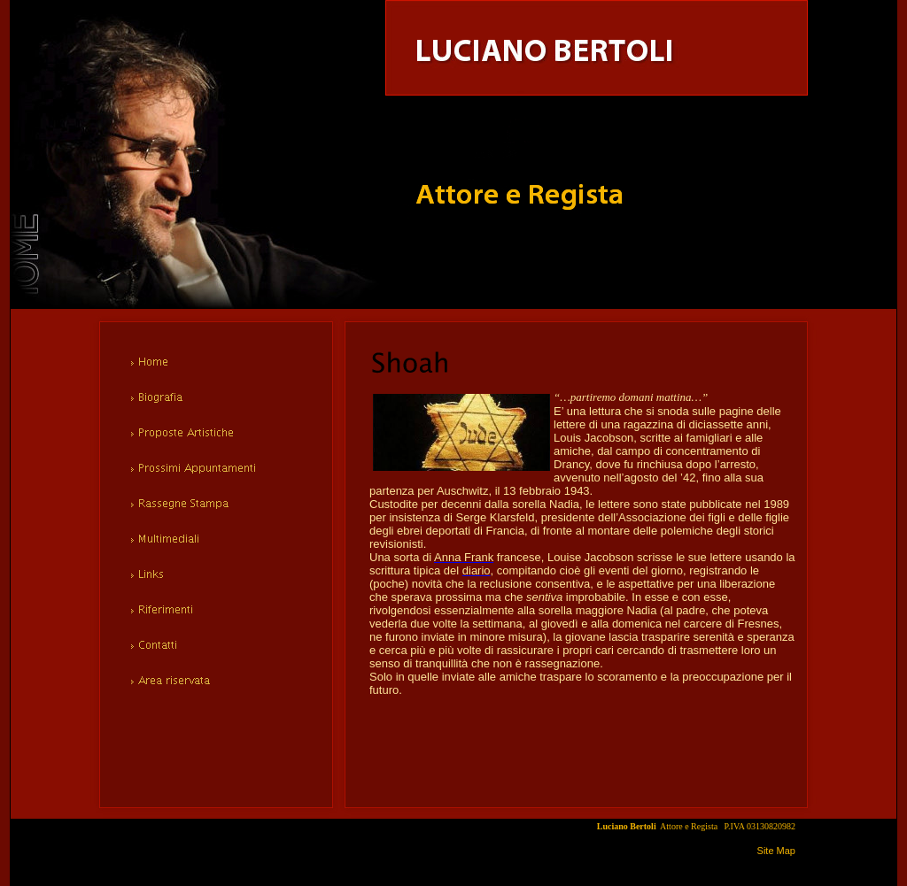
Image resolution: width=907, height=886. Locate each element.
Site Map (776, 850)
